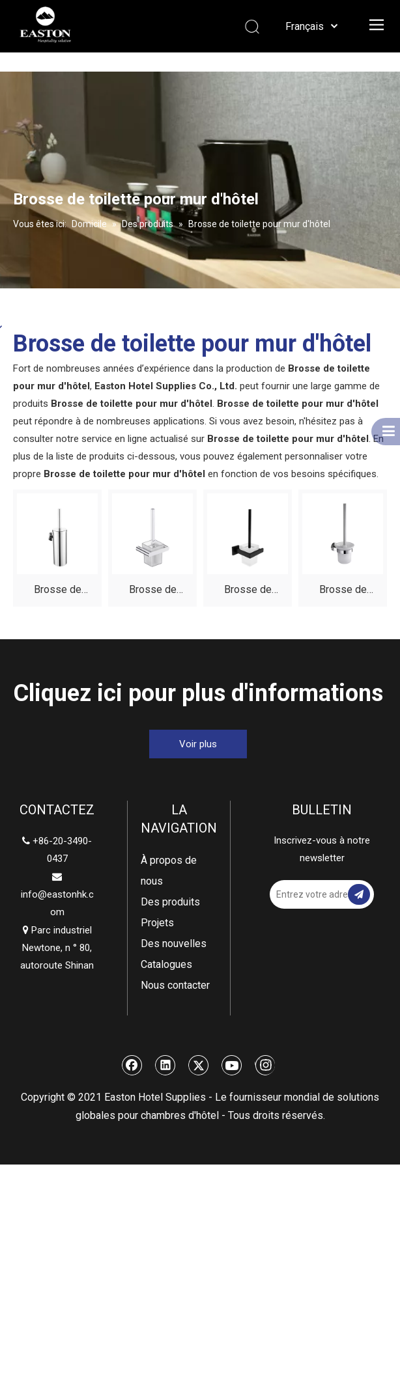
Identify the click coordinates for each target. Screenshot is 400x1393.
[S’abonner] (359, 894)
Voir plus (198, 744)
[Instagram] (265, 1065)
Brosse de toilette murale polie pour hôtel (152, 591)
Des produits (170, 902)
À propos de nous (169, 870)
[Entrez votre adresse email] (317, 894)
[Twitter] (198, 1065)
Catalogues (166, 964)
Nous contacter (175, 985)
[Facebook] (132, 1065)
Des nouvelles (174, 943)
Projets (157, 923)
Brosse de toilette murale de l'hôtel (343, 591)
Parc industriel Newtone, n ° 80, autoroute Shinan (57, 947)
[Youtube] (231, 1065)
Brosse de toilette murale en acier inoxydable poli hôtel (57, 591)
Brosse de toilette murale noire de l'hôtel (247, 591)
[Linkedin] (165, 1065)
